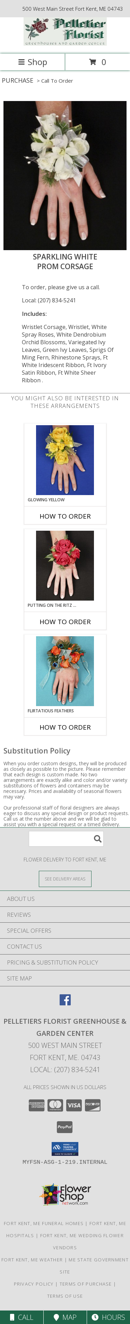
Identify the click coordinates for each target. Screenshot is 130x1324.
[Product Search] (66, 839)
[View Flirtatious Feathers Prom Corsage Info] (65, 671)
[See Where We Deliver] (65, 878)
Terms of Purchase (86, 1284)
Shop (32, 61)
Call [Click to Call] (21, 1317)
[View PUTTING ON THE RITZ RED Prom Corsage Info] (65, 566)
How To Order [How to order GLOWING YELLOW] (65, 516)
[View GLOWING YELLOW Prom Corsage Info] (65, 460)
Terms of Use (65, 1296)
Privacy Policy (34, 1284)
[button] (65, 1149)
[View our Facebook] (65, 1003)
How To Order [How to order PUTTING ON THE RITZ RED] (65, 621)
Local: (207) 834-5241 (49, 300)
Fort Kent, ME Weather (32, 1260)
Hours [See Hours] (108, 1317)
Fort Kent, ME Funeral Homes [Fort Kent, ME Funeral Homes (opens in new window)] (44, 1223)
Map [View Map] (65, 1317)
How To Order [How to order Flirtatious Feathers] (65, 727)
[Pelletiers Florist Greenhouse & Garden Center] (65, 43)
